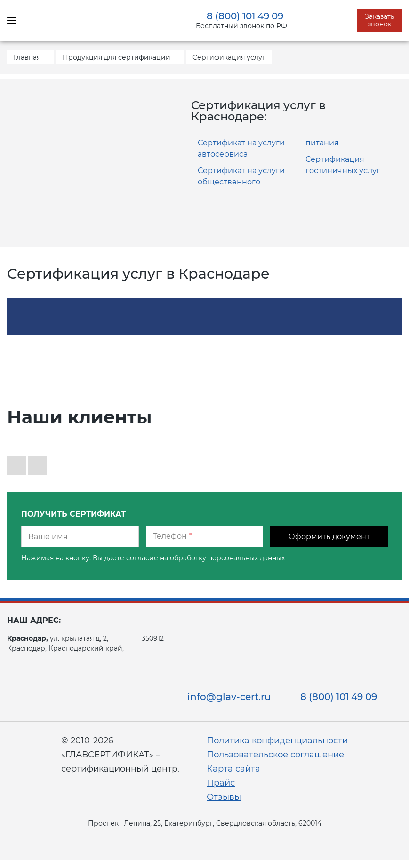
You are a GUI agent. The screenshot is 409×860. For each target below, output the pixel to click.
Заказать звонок (379, 20)
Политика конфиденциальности (277, 740)
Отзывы (224, 797)
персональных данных (246, 558)
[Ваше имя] (80, 536)
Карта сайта (233, 769)
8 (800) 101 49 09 (245, 16)
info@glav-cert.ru (229, 696)
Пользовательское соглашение (275, 754)
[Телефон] (205, 536)
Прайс (221, 783)
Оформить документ (329, 536)
